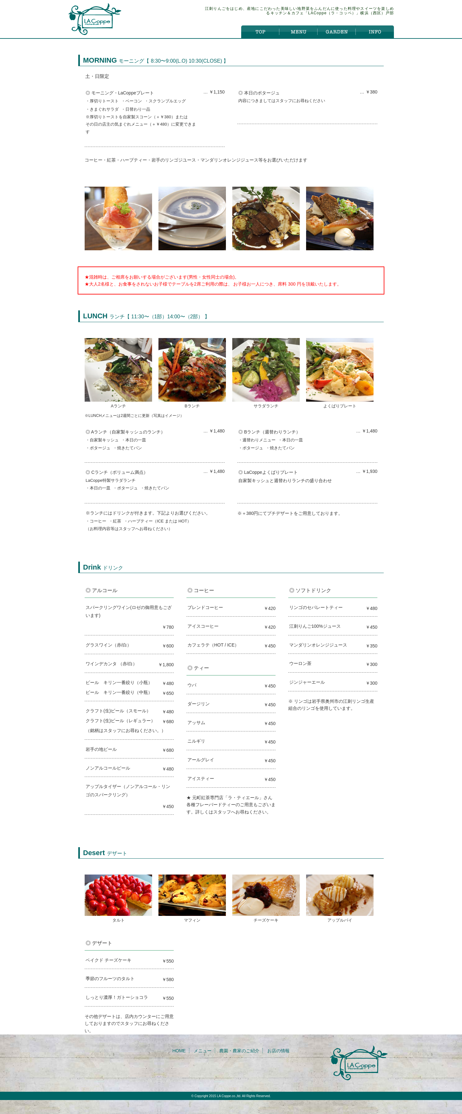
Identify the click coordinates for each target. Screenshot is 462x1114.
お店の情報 (278, 1050)
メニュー (203, 1050)
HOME (179, 1050)
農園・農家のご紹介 (239, 1050)
